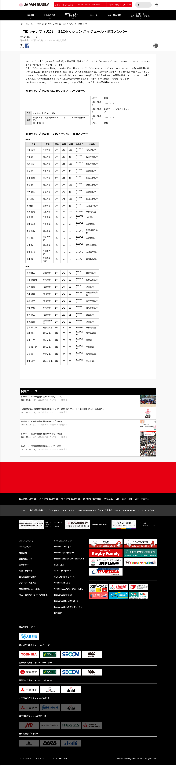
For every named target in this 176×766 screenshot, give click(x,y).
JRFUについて (25, 547)
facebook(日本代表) (63, 553)
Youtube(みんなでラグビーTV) (67, 589)
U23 (117, 499)
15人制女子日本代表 (92, 499)
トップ (20, 24)
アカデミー (146, 499)
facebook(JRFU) (61, 547)
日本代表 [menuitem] (30, 15)
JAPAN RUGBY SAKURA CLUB (90, 5)
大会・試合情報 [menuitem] (114, 15)
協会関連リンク (25, 559)
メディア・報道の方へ (28, 583)
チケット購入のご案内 (64, 5)
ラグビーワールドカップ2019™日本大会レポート (98, 511)
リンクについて (41, 759)
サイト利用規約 (25, 759)
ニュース (29, 24)
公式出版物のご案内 (27, 577)
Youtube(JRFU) (61, 583)
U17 (137, 499)
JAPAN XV (108, 499)
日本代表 (24, 40)
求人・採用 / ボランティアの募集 (33, 595)
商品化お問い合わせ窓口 (29, 589)
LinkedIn (58, 613)
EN (157, 6)
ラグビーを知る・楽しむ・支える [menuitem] (140, 15)
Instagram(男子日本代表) (65, 601)
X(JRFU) (58, 565)
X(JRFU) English (61, 571)
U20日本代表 (36, 40)
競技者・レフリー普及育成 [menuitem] (72, 15)
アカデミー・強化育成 (55, 40)
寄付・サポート (25, 571)
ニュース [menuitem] (94, 15)
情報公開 (23, 553)
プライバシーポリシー (59, 759)
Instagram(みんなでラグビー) (67, 607)
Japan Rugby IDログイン (118, 5)
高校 (130, 499)
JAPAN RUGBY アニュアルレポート (139, 511)
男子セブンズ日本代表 (49, 499)
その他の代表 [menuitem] (49, 15)
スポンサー (24, 565)
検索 (138, 5)
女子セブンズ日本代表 (71, 499)
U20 (124, 499)
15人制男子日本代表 (28, 499)
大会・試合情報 (36, 511)
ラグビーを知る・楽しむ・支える (60, 511)
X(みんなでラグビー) (63, 577)
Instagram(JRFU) (62, 595)
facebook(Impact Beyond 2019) (68, 559)
